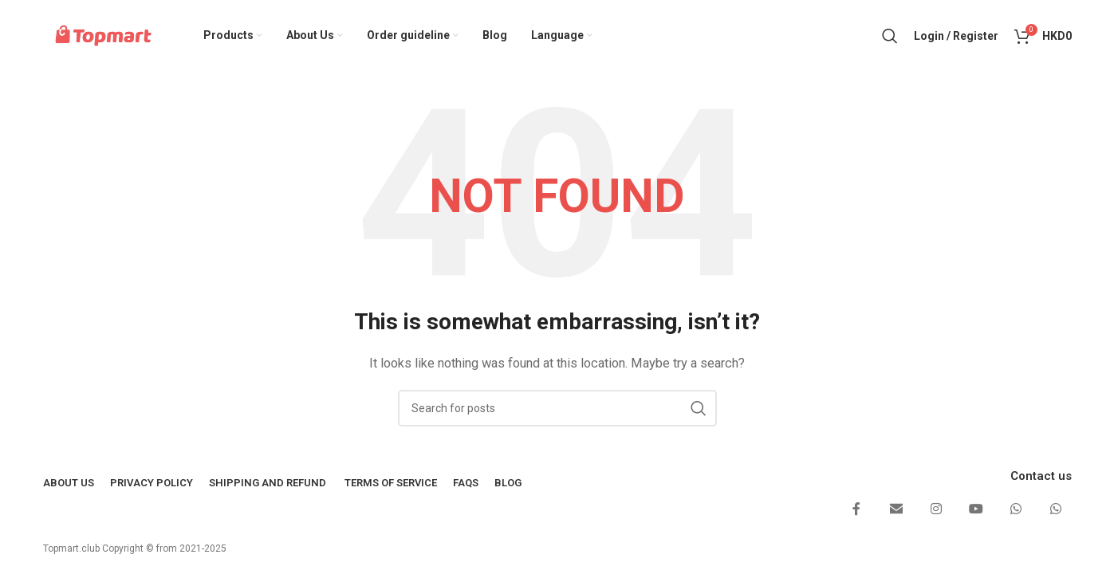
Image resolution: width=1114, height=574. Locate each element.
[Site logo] (104, 35)
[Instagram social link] (936, 510)
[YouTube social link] (976, 510)
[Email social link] (896, 510)
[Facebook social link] (856, 510)
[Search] (890, 36)
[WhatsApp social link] (1016, 510)
